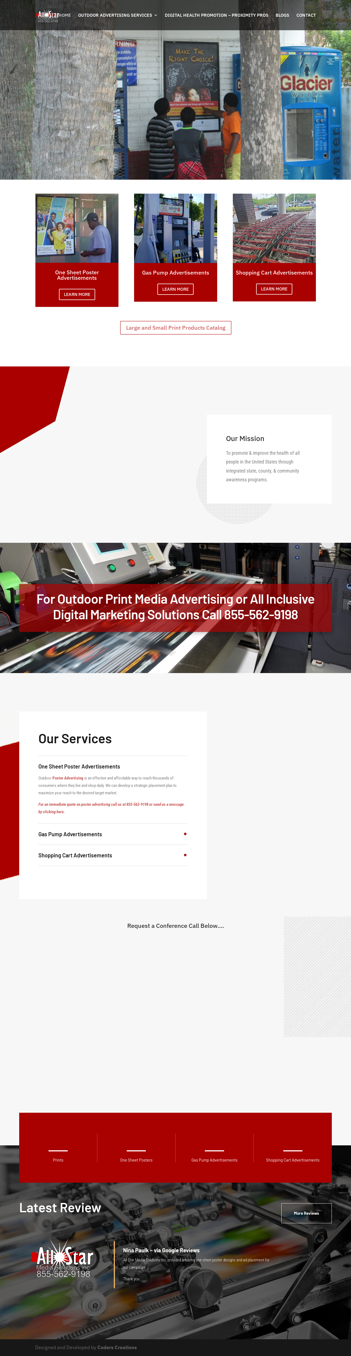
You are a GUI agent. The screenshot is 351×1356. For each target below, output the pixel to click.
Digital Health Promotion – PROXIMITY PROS (216, 15)
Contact (306, 15)
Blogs (282, 15)
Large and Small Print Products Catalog (175, 327)
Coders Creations (117, 1347)
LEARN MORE (77, 294)
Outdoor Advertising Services (115, 15)
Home (64, 15)
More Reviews (306, 1213)
